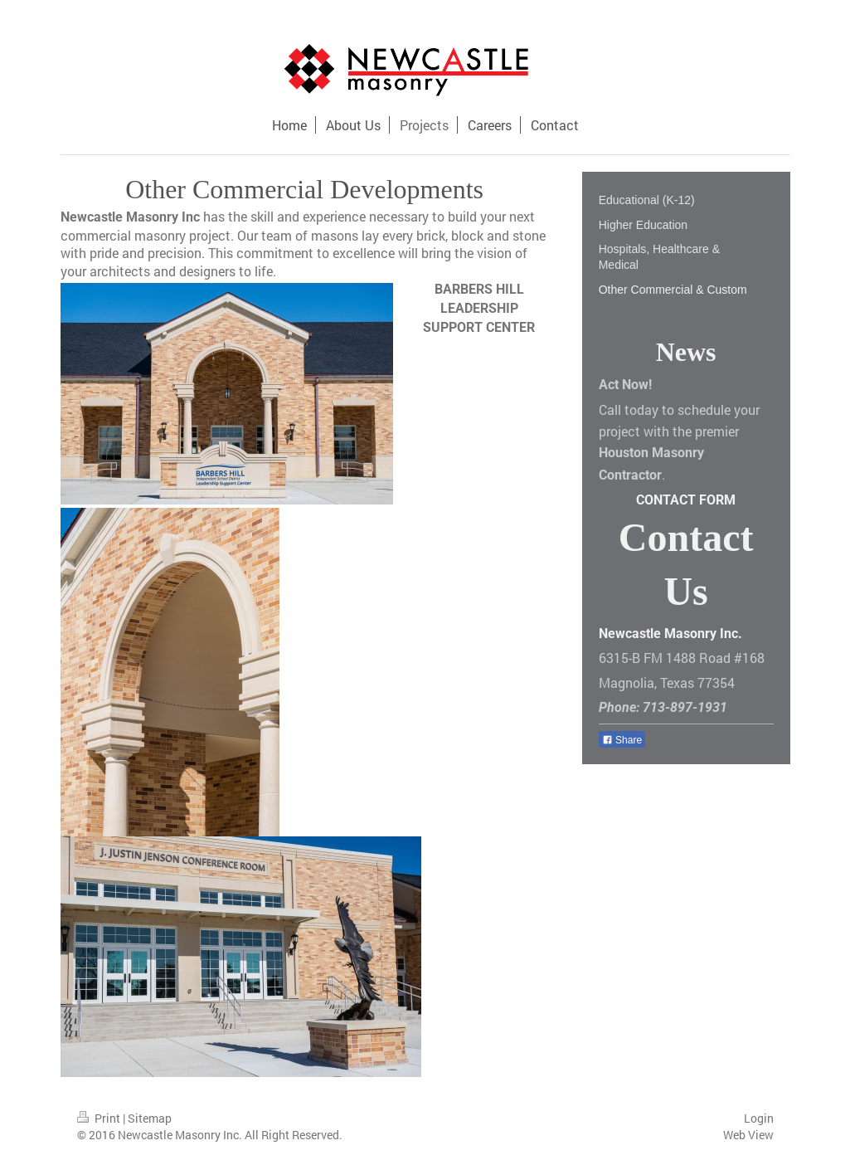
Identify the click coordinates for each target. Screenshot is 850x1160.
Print (100, 1118)
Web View (748, 1135)
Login (759, 1118)
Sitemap (150, 1118)
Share (622, 740)
